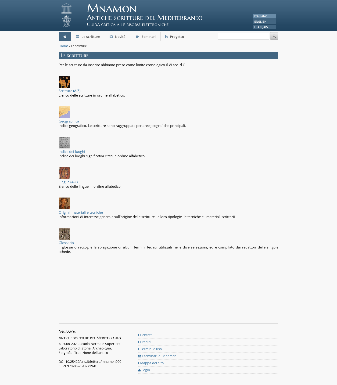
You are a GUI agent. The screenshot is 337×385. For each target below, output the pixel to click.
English (260, 22)
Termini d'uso (150, 349)
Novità (118, 36)
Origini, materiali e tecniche (81, 212)
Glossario (66, 242)
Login (144, 370)
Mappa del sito (151, 363)
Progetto (175, 36)
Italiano (260, 16)
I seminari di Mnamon (157, 356)
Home (64, 46)
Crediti (144, 342)
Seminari (146, 36)
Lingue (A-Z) (68, 182)
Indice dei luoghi (72, 151)
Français (261, 27)
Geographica (69, 121)
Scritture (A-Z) (69, 90)
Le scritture (88, 36)
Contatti (145, 335)
